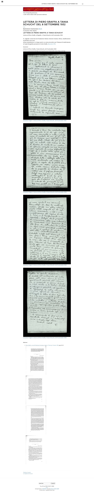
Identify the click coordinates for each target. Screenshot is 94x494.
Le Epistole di (28, 473)
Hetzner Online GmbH (55, 488)
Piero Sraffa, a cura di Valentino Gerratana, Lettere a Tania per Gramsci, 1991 (42, 345)
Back (24, 27)
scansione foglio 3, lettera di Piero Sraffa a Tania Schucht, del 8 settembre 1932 (47, 230)
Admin (47, 487)
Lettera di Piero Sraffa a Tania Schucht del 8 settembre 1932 (60, 1)
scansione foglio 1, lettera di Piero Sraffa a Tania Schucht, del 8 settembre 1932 (47, 86)
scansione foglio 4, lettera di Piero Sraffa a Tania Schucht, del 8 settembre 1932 (47, 303)
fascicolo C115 (51, 44)
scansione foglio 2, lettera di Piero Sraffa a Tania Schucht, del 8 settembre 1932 (47, 158)
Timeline (27, 472)
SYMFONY (44, 488)
